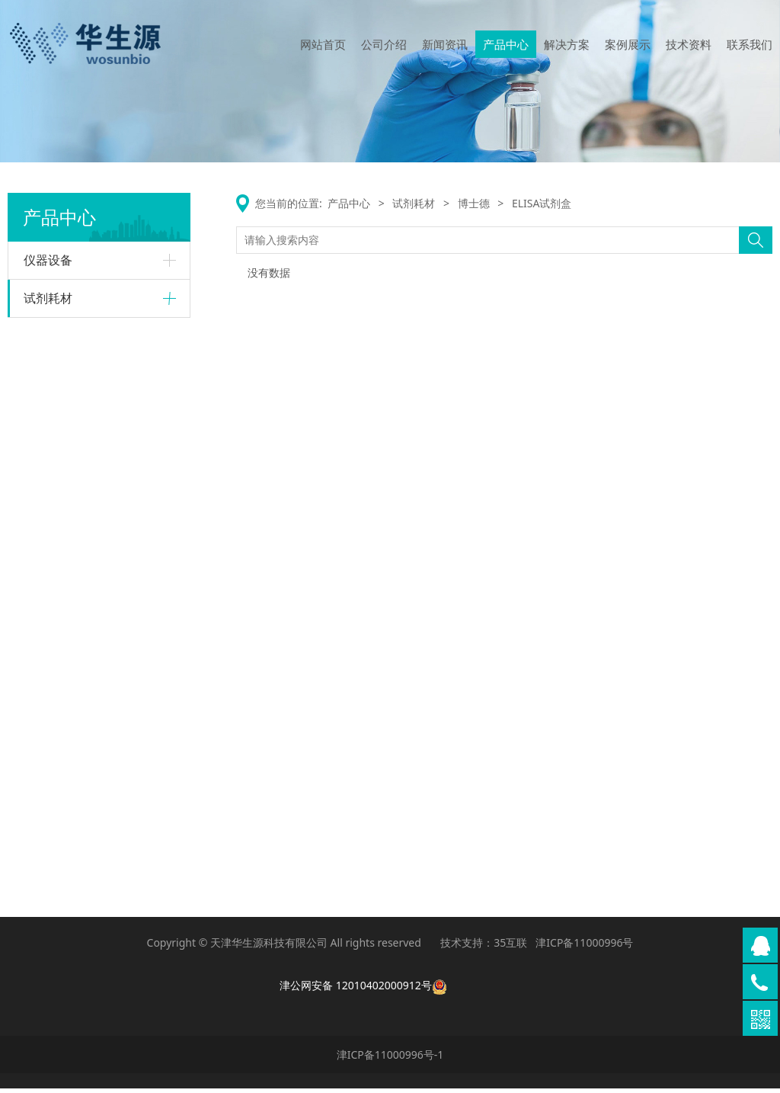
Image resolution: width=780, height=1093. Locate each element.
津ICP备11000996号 (584, 948)
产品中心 (506, 44)
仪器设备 (48, 260)
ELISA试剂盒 (64, 392)
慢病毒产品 (62, 523)
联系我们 (749, 44)
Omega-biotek (59, 576)
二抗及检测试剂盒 (75, 736)
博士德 (40, 658)
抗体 (48, 687)
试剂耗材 (48, 298)
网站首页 (323, 44)
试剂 (48, 498)
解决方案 (567, 44)
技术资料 (688, 44)
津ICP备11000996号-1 (390, 1059)
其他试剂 (57, 760)
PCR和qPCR (63, 843)
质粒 (48, 474)
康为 (34, 789)
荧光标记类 (62, 546)
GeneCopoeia (57, 445)
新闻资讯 (445, 44)
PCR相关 (56, 629)
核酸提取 (57, 605)
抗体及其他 (62, 416)
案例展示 (628, 44)
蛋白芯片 (57, 368)
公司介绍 (384, 44)
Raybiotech (51, 338)
